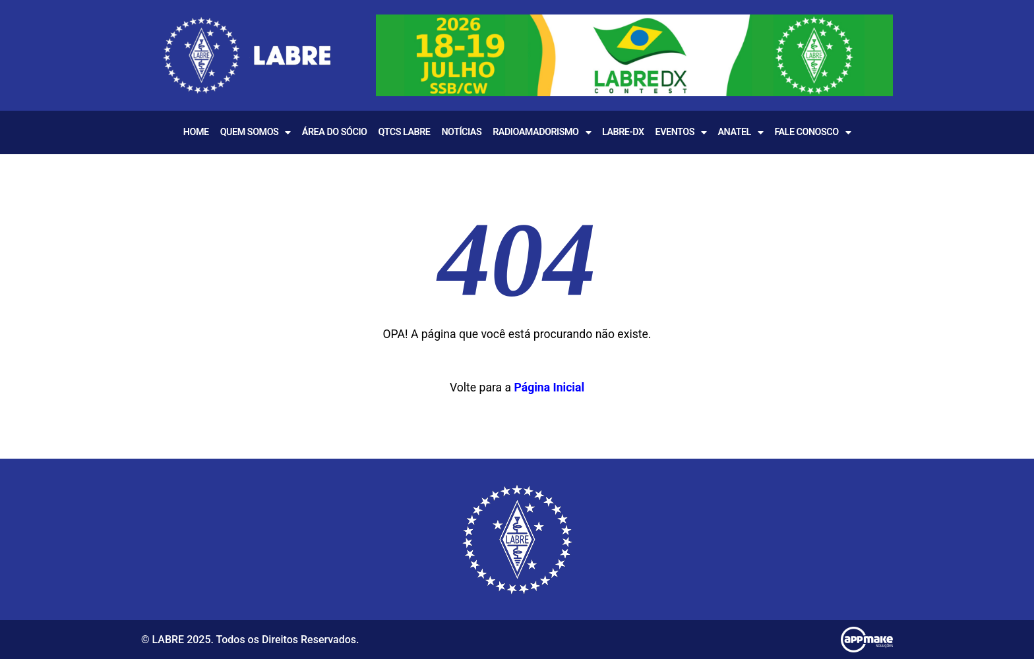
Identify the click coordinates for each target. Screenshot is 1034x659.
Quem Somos (255, 132)
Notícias (461, 132)
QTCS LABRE (404, 132)
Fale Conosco (812, 132)
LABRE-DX (623, 132)
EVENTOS (681, 132)
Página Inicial (549, 387)
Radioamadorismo (542, 132)
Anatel (740, 132)
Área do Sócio (334, 132)
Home (196, 132)
